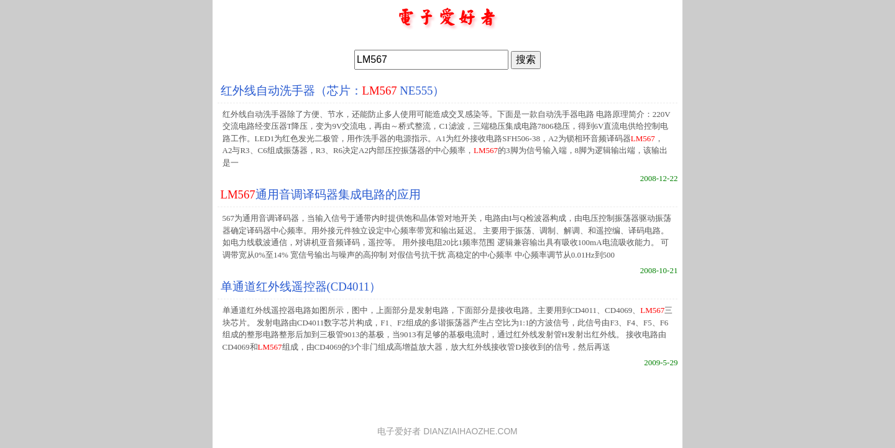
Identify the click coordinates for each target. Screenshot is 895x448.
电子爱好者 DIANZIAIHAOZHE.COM (447, 431)
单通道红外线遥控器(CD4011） (301, 286)
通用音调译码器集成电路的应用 (321, 194)
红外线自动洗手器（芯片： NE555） (333, 90)
